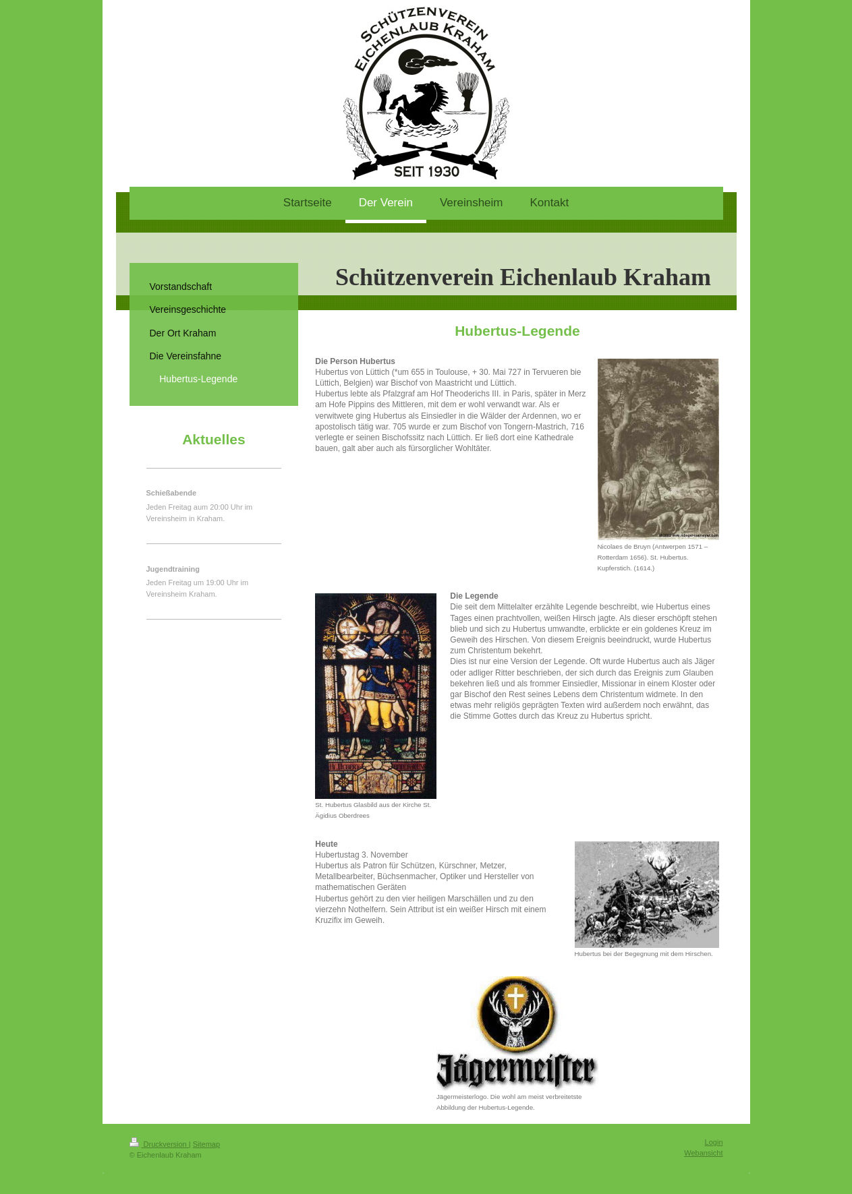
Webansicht (703, 1153)
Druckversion (159, 1144)
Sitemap (206, 1144)
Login (714, 1142)
